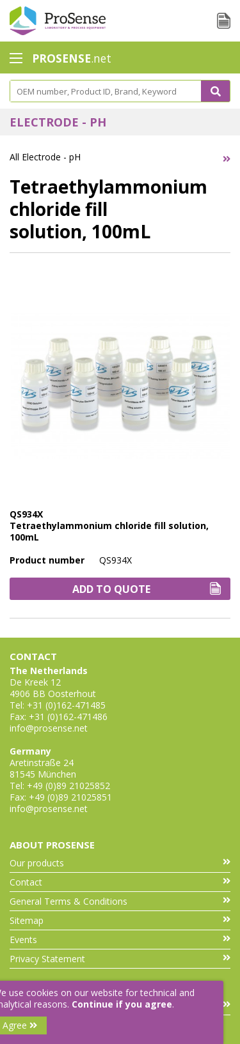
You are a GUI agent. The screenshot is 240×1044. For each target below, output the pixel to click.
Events (120, 939)
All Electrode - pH (45, 157)
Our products (120, 863)
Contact (120, 882)
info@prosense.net (49, 728)
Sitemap (120, 920)
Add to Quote (146, 589)
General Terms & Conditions (120, 901)
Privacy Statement (120, 959)
